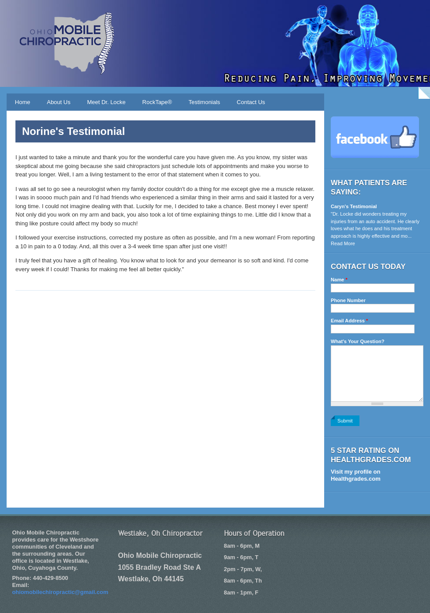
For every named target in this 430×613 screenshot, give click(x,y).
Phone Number (348, 300)
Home (22, 102)
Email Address (349, 320)
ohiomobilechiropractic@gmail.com (60, 592)
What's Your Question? (358, 341)
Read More (343, 243)
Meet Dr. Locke (106, 102)
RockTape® (157, 102)
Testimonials (205, 102)
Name (339, 279)
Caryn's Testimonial (354, 206)
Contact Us (251, 102)
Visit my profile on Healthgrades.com (356, 475)
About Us (58, 102)
